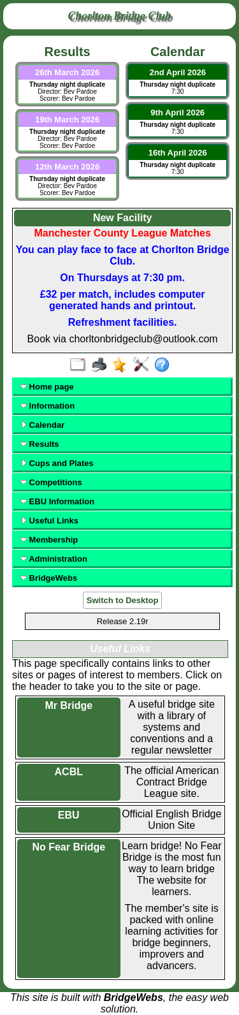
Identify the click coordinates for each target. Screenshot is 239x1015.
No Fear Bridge (68, 847)
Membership (49, 539)
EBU (69, 815)
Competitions (51, 482)
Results (39, 444)
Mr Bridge (68, 705)
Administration (53, 559)
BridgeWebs (48, 578)
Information (47, 406)
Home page (47, 386)
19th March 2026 (67, 119)
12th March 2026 (67, 167)
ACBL (69, 771)
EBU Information (57, 501)
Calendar (42, 425)
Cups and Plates (57, 463)
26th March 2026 (67, 72)
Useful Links (49, 520)
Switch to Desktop (123, 600)
